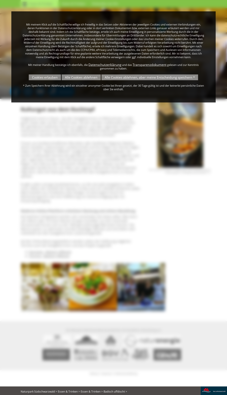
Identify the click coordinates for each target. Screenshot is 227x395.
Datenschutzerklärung (104, 65)
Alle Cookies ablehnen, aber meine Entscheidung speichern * (150, 77)
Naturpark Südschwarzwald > (39, 391)
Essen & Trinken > (69, 391)
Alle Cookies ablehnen (81, 77)
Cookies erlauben (45, 77)
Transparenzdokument (150, 65)
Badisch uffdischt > (115, 391)
